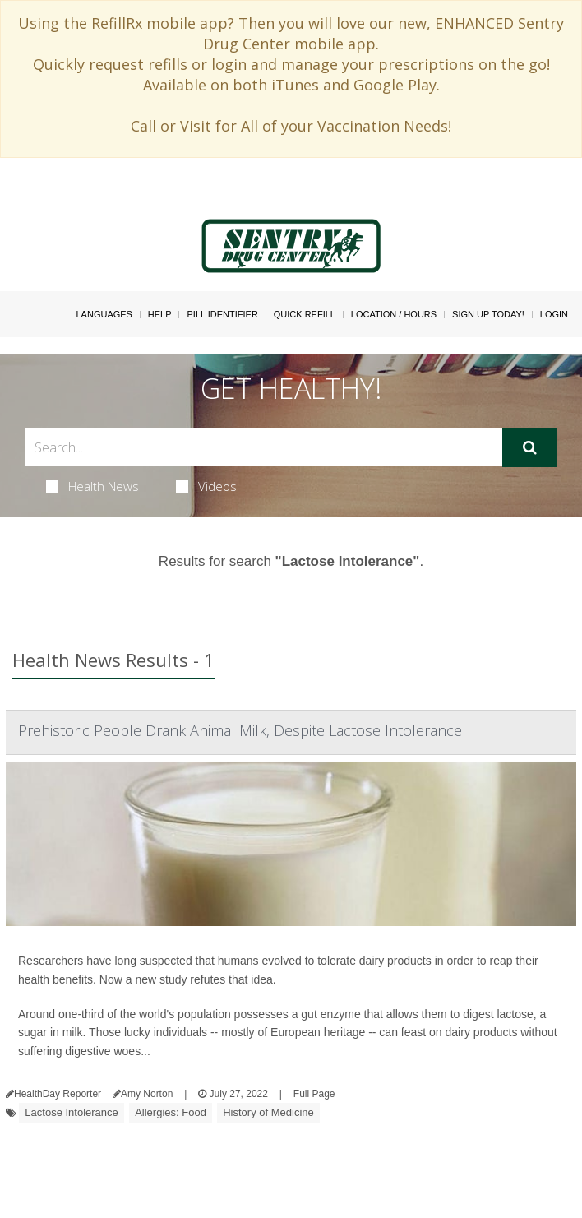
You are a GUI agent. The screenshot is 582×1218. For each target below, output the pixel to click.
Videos (206, 486)
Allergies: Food (170, 1112)
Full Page (314, 1094)
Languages (104, 314)
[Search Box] (263, 447)
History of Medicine (268, 1112)
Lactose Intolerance (71, 1112)
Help (160, 314)
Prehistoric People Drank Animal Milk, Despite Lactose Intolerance (240, 730)
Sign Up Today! (488, 314)
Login (554, 314)
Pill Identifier (222, 314)
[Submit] (529, 447)
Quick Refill (304, 314)
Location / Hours (393, 314)
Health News (92, 486)
